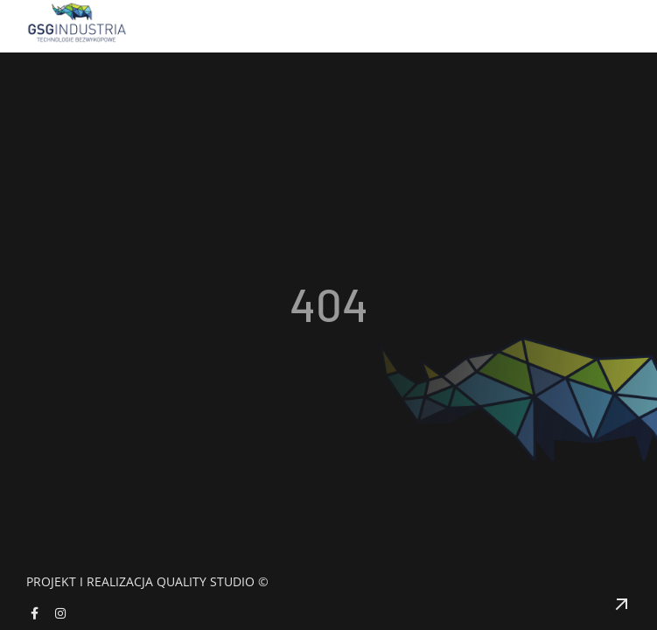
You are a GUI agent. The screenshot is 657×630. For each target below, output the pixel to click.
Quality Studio (206, 581)
